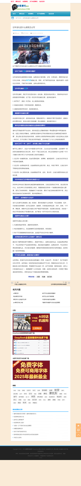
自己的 (28, 80)
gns (18, 33)
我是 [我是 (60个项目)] (35, 393)
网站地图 (56, 449)
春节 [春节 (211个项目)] (15, 397)
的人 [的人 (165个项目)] (15, 400)
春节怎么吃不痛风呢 (48, 296)
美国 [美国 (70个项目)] (29, 400)
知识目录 (42, 1)
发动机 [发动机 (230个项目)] (44, 390)
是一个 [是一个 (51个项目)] (27, 396)
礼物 (24, 71)
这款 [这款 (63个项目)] (15, 402)
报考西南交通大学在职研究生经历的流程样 (26, 434)
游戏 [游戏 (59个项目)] (46, 396)
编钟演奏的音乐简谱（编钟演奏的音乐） (25, 413)
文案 (25, 88)
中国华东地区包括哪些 (48, 299)
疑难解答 (61, 449)
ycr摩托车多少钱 (18, 302)
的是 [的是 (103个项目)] (20, 400)
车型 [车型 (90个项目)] (59, 400)
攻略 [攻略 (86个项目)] (61, 393)
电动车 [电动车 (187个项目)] (59, 397)
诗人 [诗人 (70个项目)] (44, 400)
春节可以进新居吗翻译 (48, 293)
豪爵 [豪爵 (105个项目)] (49, 400)
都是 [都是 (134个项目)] (19, 402)
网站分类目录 (42, 449)
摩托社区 (18, 1)
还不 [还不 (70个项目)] (63, 400)
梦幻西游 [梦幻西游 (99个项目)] (40, 397)
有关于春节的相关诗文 (20, 431)
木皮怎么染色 (17, 437)
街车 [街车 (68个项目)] (40, 400)
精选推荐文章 (49, 449)
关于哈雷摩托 (33, 1)
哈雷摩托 (25, 1)
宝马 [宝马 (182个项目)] (30, 393)
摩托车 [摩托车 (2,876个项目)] (53, 393)
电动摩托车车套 (17, 296)
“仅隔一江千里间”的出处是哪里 (22, 425)
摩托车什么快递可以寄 (19, 299)
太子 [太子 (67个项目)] (21, 393)
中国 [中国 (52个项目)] (15, 390)
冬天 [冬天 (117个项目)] (34, 390)
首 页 (12, 1)
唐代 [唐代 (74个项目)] (63, 390)
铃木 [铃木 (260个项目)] (24, 403)
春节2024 (18, 18)
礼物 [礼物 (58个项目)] (25, 399)
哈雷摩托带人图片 (19, 422)
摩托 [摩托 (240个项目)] (45, 394)
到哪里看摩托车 (18, 428)
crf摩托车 (16, 293)
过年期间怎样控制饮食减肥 (59, 284)
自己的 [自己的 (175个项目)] (34, 400)
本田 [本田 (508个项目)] (33, 397)
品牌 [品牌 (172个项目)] (50, 390)
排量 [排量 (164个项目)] (39, 393)
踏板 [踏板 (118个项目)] (54, 400)
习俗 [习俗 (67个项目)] (19, 390)
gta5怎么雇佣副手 (19, 419)
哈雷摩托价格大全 (19, 416)
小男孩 (40, 457)
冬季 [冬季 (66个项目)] (39, 390)
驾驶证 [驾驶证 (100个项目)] (35, 402)
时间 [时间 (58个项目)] (65, 393)
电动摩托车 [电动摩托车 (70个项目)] (52, 397)
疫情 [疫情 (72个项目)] (65, 397)
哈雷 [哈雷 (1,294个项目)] (56, 390)
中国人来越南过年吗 (20, 284)
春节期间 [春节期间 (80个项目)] (21, 397)
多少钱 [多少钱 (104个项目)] (15, 393)
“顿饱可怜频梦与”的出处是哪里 (51, 302)
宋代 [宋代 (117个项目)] (25, 393)
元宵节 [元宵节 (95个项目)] (29, 390)
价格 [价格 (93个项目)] (23, 390)
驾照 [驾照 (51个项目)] (30, 402)
